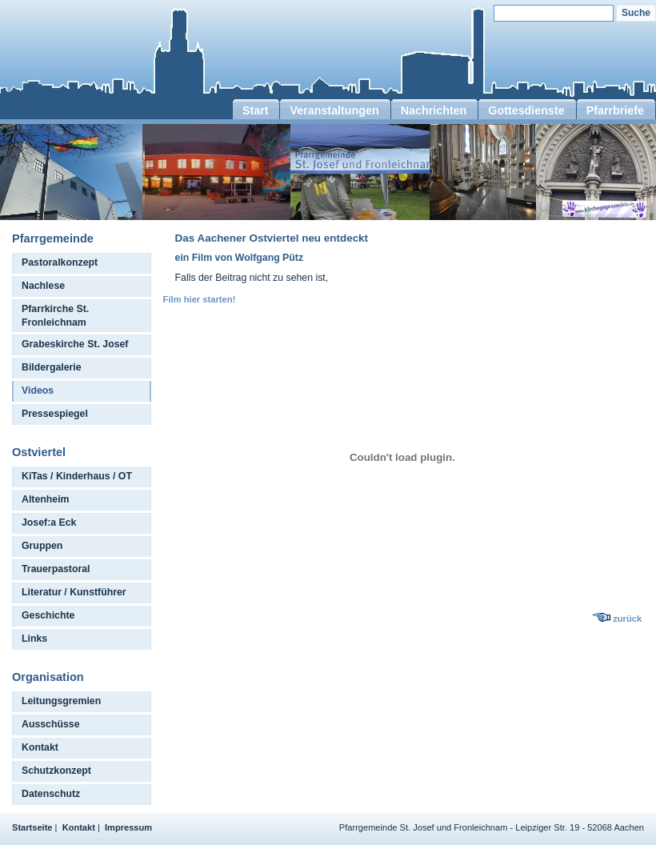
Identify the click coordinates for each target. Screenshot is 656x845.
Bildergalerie (52, 367)
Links (34, 638)
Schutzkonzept (56, 770)
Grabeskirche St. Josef (75, 344)
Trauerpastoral (56, 569)
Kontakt (40, 747)
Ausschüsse (51, 724)
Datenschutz (51, 793)
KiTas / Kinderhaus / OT (77, 476)
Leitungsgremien (61, 701)
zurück (627, 618)
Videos (38, 390)
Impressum (128, 827)
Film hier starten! (199, 299)
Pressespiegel (55, 413)
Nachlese (43, 285)
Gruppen (42, 545)
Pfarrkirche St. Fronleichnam (55, 315)
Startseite (32, 827)
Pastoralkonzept (60, 262)
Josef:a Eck (49, 522)
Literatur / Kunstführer (74, 592)
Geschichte (48, 615)
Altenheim (46, 499)
